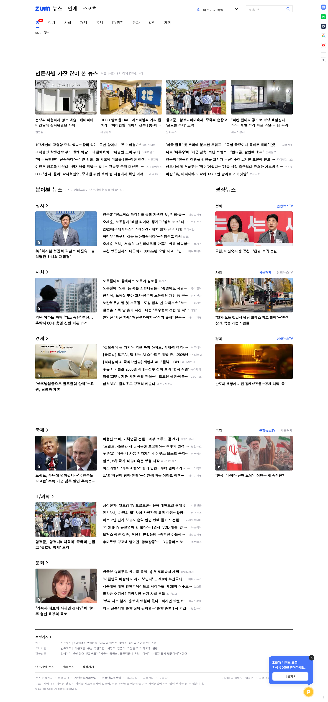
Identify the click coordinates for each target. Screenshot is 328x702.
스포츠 (90, 9)
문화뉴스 (171, 132)
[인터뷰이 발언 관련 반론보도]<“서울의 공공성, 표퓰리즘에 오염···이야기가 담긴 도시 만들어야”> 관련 (123, 653)
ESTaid (42, 688)
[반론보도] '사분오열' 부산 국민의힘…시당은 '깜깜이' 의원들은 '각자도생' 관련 (108, 648)
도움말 (163, 678)
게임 (168, 22)
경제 (83, 22)
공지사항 (131, 678)
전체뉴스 (68, 667)
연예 (72, 9)
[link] (323, 7)
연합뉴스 (40, 132)
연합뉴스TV (285, 206)
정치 (51, 22)
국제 (99, 22)
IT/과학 (118, 22)
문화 (136, 22)
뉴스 (57, 9)
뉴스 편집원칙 (44, 678)
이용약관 (63, 678)
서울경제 (105, 132)
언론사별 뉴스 (44, 667)
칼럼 (152, 22)
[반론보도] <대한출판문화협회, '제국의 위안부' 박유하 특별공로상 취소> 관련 (107, 643)
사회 (67, 22)
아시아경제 (238, 132)
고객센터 (148, 678)
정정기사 (42, 636)
